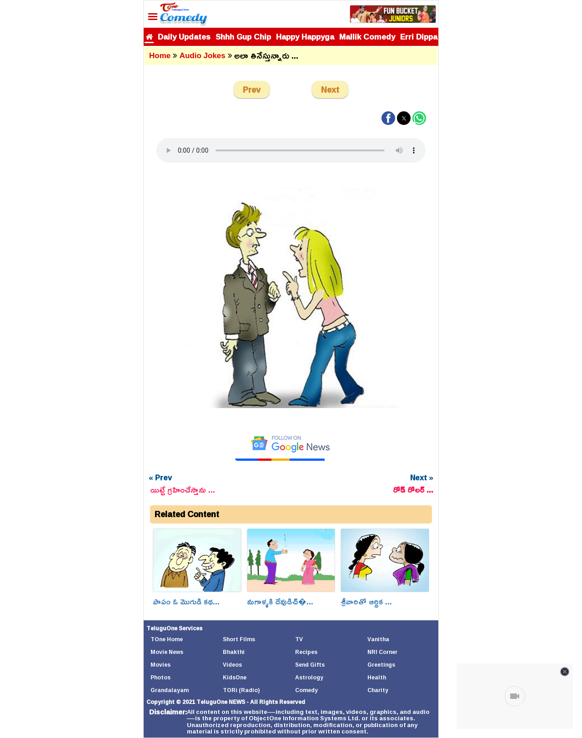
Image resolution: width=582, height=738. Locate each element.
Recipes (306, 652)
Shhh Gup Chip (243, 36)
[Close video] (564, 671)
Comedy (306, 690)
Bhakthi (234, 652)
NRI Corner (382, 652)
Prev (252, 89)
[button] (388, 118)
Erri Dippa (418, 36)
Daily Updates (184, 36)
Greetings (381, 664)
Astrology (309, 677)
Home (160, 55)
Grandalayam (170, 690)
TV (299, 639)
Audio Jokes (203, 55)
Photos (161, 677)
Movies (161, 664)
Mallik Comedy (367, 36)
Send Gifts (310, 664)
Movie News (167, 652)
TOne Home (167, 639)
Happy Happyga (305, 36)
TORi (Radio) (241, 690)
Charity (377, 690)
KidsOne (234, 677)
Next (330, 89)
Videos (232, 664)
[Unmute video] (515, 696)
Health (376, 677)
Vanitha (378, 639)
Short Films (239, 639)
